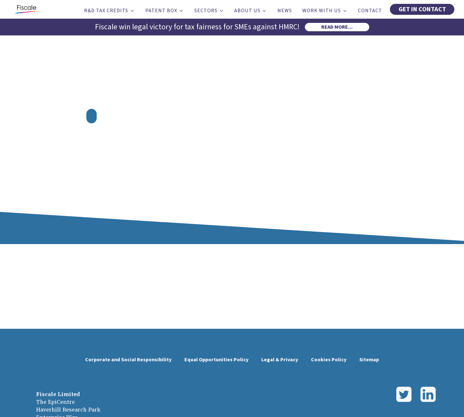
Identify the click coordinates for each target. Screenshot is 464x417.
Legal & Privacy (279, 359)
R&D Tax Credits (109, 10)
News (284, 10)
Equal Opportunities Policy (216, 359)
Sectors (209, 10)
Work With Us (325, 10)
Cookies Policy (328, 359)
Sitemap (369, 359)
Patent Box (164, 10)
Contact (370, 10)
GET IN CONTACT (422, 9)
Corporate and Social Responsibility (128, 359)
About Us (250, 10)
